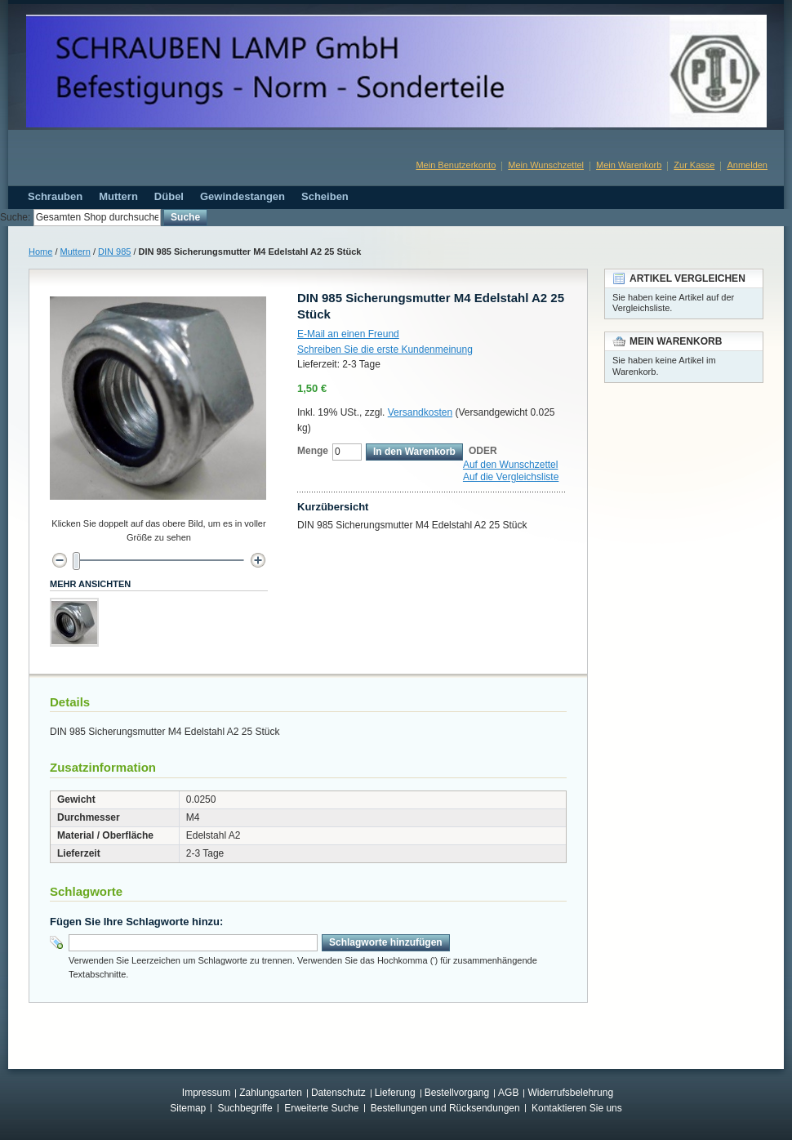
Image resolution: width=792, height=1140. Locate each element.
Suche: (15, 217)
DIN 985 (114, 251)
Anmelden (747, 165)
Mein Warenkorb (628, 165)
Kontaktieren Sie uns (577, 1108)
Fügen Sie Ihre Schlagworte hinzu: (136, 921)
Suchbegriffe (245, 1108)
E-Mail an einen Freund (348, 334)
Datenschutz (338, 1092)
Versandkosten (420, 412)
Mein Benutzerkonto (456, 165)
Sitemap (188, 1108)
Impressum (206, 1092)
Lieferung (395, 1092)
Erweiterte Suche (321, 1108)
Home (40, 251)
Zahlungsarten (270, 1092)
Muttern (75, 251)
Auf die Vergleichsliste (510, 477)
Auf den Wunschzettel (510, 464)
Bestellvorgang (457, 1092)
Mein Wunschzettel (546, 165)
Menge (312, 450)
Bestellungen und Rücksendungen (445, 1108)
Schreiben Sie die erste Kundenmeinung (385, 349)
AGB (508, 1092)
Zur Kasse (694, 165)
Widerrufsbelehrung (570, 1092)
